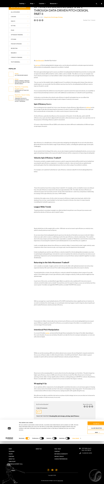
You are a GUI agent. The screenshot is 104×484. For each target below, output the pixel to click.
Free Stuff (12, 461)
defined (88, 107)
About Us (11, 459)
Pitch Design (54, 17)
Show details (75, 481)
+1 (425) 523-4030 (87, 453)
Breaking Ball (53, 416)
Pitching (60, 17)
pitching (67, 416)
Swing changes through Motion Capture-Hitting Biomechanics (22, 82)
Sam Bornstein (40, 60)
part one (37, 65)
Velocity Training (25, 94)
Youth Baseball (18, 96)
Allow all (91, 466)
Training (22, 3)
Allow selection (91, 471)
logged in (43, 436)
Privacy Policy (59, 456)
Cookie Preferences (60, 459)
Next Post (73, 422)
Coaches (42, 3)
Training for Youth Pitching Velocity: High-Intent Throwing (22, 100)
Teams (11, 453)
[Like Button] (38, 411)
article (47, 333)
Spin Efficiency (75, 416)
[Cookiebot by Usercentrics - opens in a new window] (9, 481)
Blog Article (18, 86)
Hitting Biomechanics (21, 75)
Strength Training (19, 88)
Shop (32, 3)
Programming (24, 86)
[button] (96, 4)
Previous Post (57, 422)
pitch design (61, 416)
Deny (91, 475)
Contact (57, 451)
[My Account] (101, 3)
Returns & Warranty (61, 453)
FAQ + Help (57, 448)
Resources (54, 3)
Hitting (16, 73)
